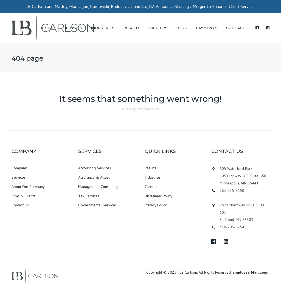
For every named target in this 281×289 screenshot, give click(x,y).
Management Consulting (98, 186)
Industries (153, 177)
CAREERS (158, 28)
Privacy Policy (156, 205)
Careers (151, 186)
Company (19, 167)
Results (150, 167)
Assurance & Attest (93, 177)
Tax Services (88, 195)
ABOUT (48, 28)
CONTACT (235, 28)
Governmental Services (97, 205)
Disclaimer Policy (158, 195)
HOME (26, 28)
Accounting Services (94, 167)
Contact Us (20, 205)
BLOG (181, 28)
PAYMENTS (206, 28)
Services (19, 177)
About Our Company (28, 186)
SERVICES (72, 28)
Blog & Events (23, 195)
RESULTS (131, 28)
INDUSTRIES (102, 28)
